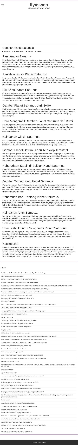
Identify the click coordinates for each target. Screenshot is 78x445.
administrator (7, 51)
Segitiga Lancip (5, 330)
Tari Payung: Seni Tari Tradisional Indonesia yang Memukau (18, 320)
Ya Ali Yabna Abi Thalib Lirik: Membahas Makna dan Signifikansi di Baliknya (23, 273)
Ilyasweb (39, 4)
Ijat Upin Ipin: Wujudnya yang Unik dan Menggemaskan (17, 385)
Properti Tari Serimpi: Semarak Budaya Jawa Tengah (16, 431)
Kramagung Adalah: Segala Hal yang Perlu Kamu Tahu (17, 298)
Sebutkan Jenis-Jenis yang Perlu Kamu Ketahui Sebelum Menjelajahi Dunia (23, 358)
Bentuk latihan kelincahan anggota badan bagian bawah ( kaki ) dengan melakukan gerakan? (28, 304)
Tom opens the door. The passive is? (12, 352)
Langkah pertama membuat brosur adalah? (14, 409)
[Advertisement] (39, 25)
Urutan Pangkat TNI (7, 317)
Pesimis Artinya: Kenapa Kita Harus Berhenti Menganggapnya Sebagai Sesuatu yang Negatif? (29, 336)
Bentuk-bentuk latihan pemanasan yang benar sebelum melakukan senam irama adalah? (27, 292)
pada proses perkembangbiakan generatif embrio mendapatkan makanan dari (24, 339)
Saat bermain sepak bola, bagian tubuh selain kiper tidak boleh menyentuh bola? (25, 416)
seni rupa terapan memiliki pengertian (12, 276)
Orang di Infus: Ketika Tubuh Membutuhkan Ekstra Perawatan (19, 282)
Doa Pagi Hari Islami (7, 369)
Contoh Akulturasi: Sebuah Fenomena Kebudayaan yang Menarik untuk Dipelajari (25, 288)
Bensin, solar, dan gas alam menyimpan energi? (15, 333)
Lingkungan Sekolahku (8, 301)
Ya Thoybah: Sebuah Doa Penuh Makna (13, 428)
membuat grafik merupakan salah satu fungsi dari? (16, 326)
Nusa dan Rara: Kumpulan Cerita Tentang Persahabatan (18, 403)
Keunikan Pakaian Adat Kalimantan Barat (13, 349)
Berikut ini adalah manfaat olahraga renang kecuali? (16, 295)
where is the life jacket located (10, 361)
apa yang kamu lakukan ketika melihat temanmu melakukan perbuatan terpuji (24, 342)
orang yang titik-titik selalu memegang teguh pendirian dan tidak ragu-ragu (23, 311)
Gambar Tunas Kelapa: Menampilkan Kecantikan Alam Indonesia (20, 419)
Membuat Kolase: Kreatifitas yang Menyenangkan (16, 412)
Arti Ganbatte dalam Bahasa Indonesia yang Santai (16, 307)
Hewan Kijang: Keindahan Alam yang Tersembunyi (16, 345)
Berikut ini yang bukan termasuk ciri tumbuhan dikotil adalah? (19, 279)
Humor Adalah (5, 400)
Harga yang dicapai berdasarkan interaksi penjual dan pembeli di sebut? (22, 392)
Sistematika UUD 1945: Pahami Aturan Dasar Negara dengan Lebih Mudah (23, 425)
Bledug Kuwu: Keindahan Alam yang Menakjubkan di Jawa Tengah (21, 388)
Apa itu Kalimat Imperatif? (9, 373)
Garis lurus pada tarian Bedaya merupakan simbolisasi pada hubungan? (22, 376)
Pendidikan (30, 51)
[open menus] (3, 5)
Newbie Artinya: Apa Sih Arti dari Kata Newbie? (15, 379)
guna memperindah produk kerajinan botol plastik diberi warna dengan (22, 355)
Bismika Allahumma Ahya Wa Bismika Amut (14, 314)
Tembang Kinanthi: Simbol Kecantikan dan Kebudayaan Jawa (19, 406)
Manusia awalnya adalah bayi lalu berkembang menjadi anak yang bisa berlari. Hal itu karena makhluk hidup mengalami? (37, 285)
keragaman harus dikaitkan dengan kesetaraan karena (17, 323)
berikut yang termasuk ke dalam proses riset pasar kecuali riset (19, 382)
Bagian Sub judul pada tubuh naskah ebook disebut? (16, 422)
